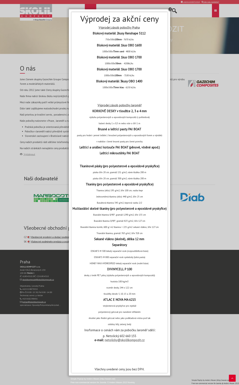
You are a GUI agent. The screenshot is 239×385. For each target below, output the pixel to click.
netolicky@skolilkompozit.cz (125, 340)
